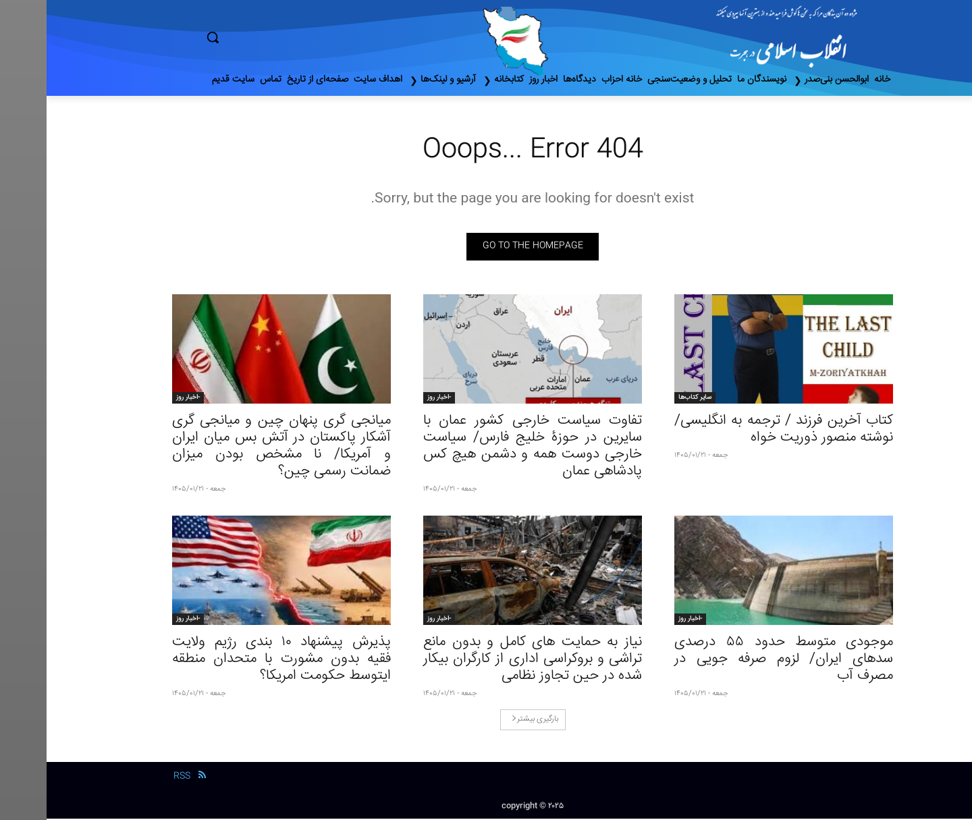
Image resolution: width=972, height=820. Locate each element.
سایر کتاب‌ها (648, 398)
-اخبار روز (392, 398)
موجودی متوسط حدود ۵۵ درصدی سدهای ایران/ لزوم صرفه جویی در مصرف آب (737, 660)
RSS (135, 778)
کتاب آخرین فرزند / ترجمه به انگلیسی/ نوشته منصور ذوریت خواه (737, 430)
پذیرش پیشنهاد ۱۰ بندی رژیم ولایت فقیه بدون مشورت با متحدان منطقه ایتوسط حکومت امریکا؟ (235, 660)
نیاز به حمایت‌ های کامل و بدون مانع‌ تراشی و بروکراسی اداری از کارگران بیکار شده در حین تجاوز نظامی (486, 660)
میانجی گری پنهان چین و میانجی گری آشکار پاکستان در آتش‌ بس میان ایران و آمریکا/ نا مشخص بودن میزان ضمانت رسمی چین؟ (235, 447)
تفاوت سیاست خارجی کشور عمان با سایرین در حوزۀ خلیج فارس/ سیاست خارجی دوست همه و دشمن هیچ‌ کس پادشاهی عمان (486, 447)
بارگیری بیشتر (488, 720)
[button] (270, 37)
